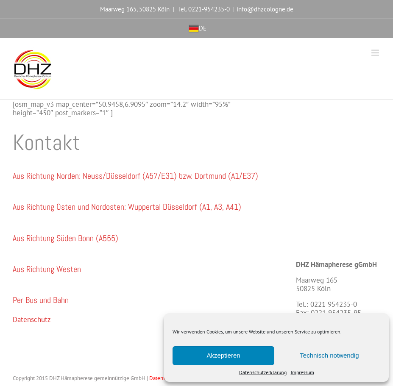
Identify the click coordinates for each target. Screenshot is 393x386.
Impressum (302, 372)
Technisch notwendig (329, 355)
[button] (135, 175)
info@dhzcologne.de (265, 9)
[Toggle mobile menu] (375, 52)
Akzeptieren (223, 355)
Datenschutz (32, 319)
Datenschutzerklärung (263, 372)
